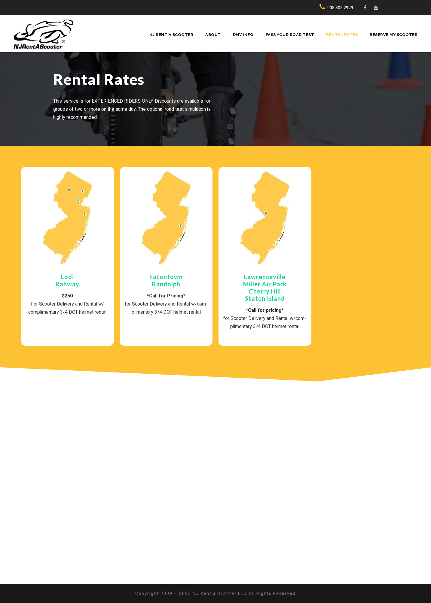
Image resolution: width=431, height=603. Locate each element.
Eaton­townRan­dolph (166, 280)
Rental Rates (342, 34)
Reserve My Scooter (393, 34)
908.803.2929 (340, 8)
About (213, 34)
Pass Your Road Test (290, 34)
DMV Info (243, 34)
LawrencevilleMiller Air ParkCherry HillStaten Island (265, 287)
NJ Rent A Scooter (171, 34)
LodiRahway (67, 280)
